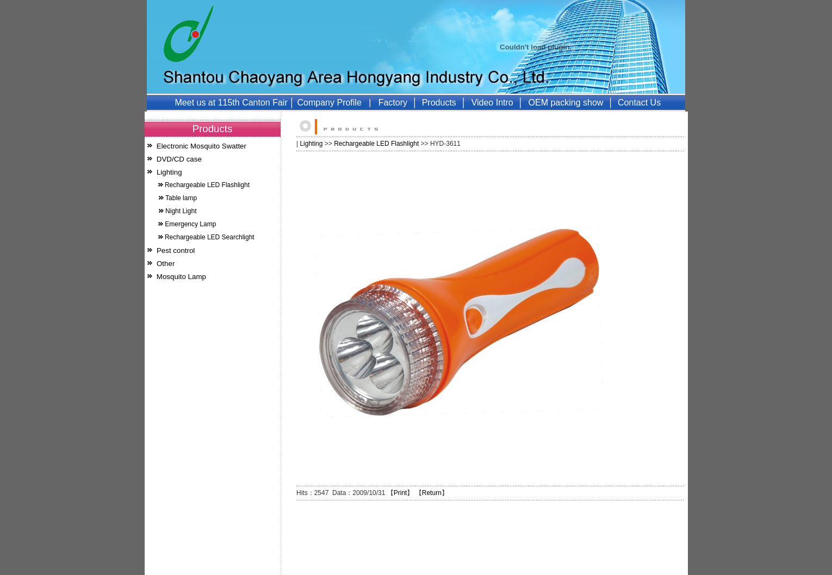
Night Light (180, 211)
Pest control (176, 250)
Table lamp (181, 198)
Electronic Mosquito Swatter (201, 146)
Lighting (169, 172)
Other (166, 263)
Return (432, 493)
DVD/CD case (179, 159)
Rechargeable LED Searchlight (209, 237)
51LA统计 (263, 570)
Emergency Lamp (190, 224)
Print (400, 493)
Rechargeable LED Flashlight (207, 185)
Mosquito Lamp (181, 277)
